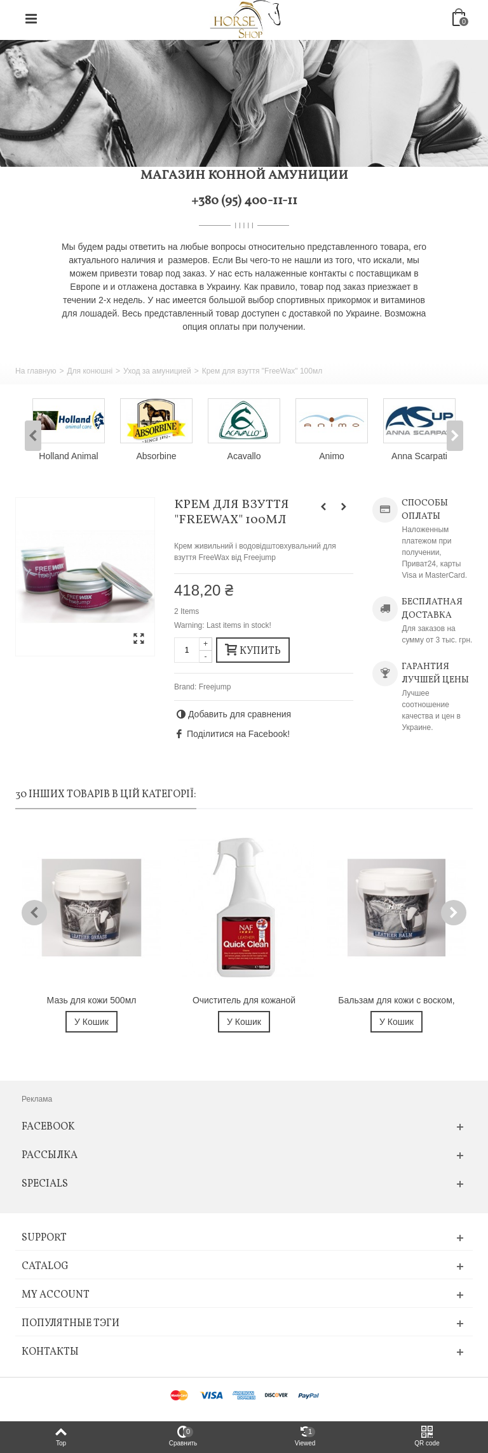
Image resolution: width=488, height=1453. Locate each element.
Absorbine (157, 456)
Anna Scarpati (419, 456)
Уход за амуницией (157, 371)
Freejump (215, 686)
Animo (331, 456)
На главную (35, 371)
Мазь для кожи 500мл (92, 1000)
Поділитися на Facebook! (238, 734)
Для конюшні (89, 371)
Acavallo (244, 456)
